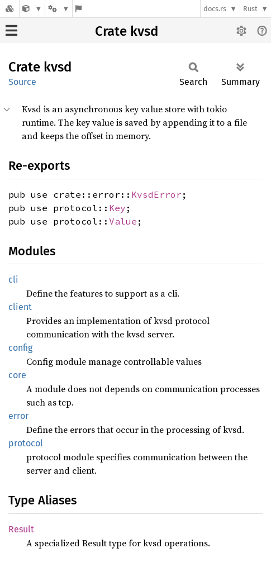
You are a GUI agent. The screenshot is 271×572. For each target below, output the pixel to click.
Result (21, 529)
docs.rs (214, 8)
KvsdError (156, 194)
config (20, 347)
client (20, 307)
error (18, 416)
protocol (25, 443)
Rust (250, 8)
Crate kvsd (126, 31)
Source (22, 82)
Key (117, 207)
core (17, 375)
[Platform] (58, 8)
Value (123, 221)
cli (13, 279)
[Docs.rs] (9, 8)
